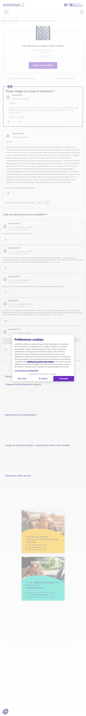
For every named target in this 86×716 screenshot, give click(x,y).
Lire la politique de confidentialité (26, 370)
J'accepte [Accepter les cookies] (63, 379)
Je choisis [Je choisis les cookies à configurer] (43, 379)
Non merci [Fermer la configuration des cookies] (22, 379)
